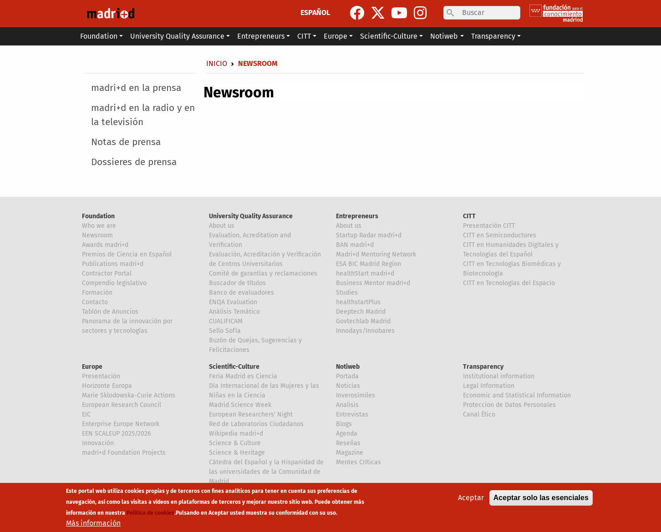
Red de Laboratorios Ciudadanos (256, 424)
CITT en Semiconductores (499, 235)
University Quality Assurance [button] (177, 36)
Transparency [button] (493, 36)
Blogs (344, 424)
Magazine (349, 453)
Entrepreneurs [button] (261, 36)
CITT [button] (304, 36)
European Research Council (121, 405)
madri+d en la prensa (136, 88)
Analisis (347, 405)
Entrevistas (352, 414)
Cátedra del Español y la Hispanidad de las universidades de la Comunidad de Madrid (266, 471)
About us (221, 226)
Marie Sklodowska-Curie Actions (128, 395)
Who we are (99, 226)
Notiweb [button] (444, 36)
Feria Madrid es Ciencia (243, 376)
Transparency (483, 367)
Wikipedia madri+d (236, 433)
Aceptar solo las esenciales (541, 498)
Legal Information (488, 386)
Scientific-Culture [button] (388, 36)
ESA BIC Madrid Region (368, 264)
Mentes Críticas (358, 462)
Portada (347, 376)
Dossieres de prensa (134, 162)
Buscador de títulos (237, 283)
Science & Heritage (237, 453)
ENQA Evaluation (233, 302)
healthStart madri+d (365, 273)
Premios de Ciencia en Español (127, 254)
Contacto (95, 302)
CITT (469, 216)
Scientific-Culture (234, 367)
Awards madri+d (105, 245)
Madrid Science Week (240, 405)
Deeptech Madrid (361, 312)
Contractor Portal (107, 273)
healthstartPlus (358, 302)
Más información (93, 523)
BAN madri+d (355, 245)
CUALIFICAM (226, 321)
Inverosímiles (355, 395)
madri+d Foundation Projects (124, 453)
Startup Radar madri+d (369, 235)
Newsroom (97, 235)
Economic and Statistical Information (517, 395)
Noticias (348, 386)
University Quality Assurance (251, 216)
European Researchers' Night (251, 414)
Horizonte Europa (107, 386)
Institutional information (498, 376)
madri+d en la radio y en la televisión (143, 115)
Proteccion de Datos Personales (509, 405)
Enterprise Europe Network (120, 424)
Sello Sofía (225, 331)
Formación (97, 292)
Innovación (98, 443)
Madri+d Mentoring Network (376, 254)
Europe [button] (335, 36)
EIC (86, 414)
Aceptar (471, 497)
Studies (347, 292)
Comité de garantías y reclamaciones (263, 273)
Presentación (101, 376)
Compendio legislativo (114, 283)
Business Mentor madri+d (373, 283)
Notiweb (348, 367)
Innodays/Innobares (365, 331)
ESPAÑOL (315, 12)
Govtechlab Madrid (363, 321)
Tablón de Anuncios (110, 312)
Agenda (346, 433)
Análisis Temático (234, 312)
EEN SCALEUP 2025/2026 (116, 433)
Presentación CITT (489, 226)
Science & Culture (235, 443)
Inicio (216, 63)
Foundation (98, 216)
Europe (92, 367)
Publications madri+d (112, 264)
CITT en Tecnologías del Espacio (509, 283)
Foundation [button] (98, 36)
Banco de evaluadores (241, 292)
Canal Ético (479, 414)
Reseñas (348, 443)
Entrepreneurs (357, 216)
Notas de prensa (126, 142)
